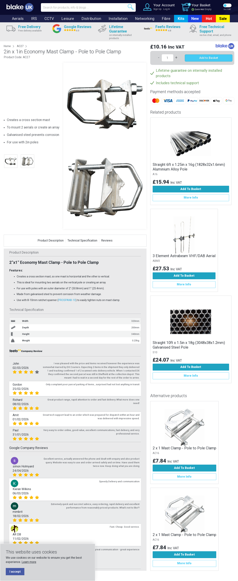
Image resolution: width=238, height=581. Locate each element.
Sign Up (157, 9)
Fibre (166, 18)
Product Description (51, 240)
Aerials (18, 18)
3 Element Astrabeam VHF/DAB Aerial (184, 256)
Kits (181, 18)
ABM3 (156, 261)
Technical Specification (82, 240)
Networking (144, 18)
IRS (34, 18)
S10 (155, 352)
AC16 (156, 453)
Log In (166, 9)
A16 (155, 174)
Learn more (29, 562)
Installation (118, 18)
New (195, 18)
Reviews (106, 240)
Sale (223, 18)
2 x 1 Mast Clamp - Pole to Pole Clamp (184, 448)
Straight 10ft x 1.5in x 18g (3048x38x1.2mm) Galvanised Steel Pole (189, 345)
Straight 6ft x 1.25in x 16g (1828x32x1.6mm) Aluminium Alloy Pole (189, 166)
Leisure (67, 18)
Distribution (91, 18)
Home (7, 46)
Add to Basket (208, 58)
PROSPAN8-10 (67, 300)
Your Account (164, 5)
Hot (209, 18)
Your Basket (201, 5)
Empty (208, 9)
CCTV (49, 18)
